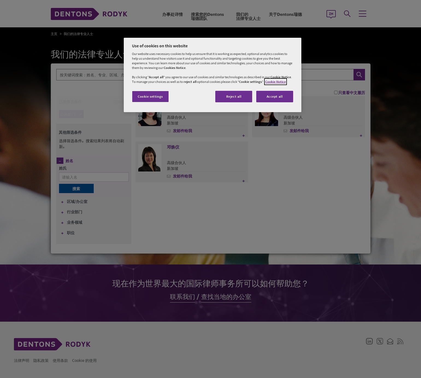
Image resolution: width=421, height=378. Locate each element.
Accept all (275, 96)
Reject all (234, 96)
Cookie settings (150, 96)
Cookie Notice (275, 81)
